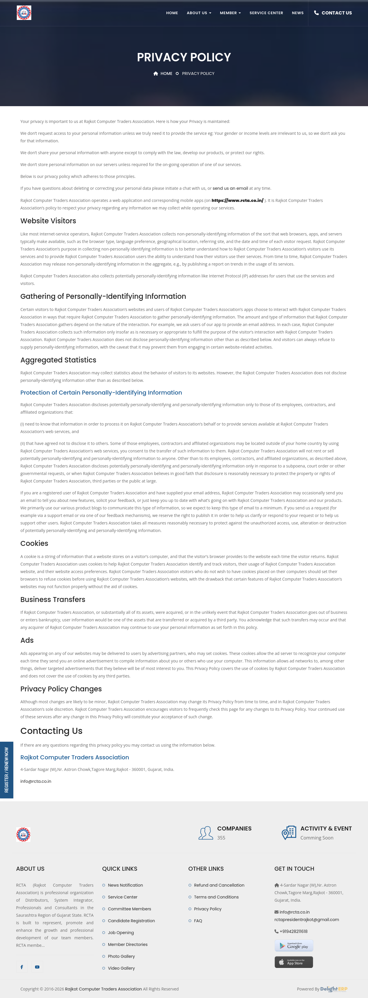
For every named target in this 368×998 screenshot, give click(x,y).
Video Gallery (121, 968)
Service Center (266, 13)
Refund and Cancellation (219, 884)
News (298, 13)
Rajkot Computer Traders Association (102, 988)
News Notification (125, 884)
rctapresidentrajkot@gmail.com (306, 919)
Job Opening (121, 932)
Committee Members (129, 908)
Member (230, 13)
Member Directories (128, 944)
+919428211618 (294, 931)
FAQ (198, 920)
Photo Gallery (121, 956)
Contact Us (333, 13)
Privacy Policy (208, 908)
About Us (199, 13)
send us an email (230, 188)
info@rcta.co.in (36, 781)
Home (172, 13)
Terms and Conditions (216, 896)
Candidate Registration (131, 920)
